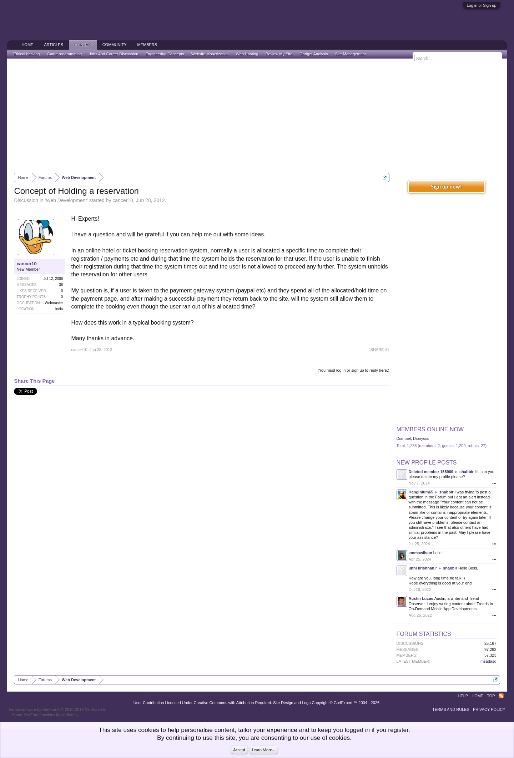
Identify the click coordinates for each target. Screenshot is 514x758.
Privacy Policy (489, 709)
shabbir (466, 472)
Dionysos (421, 438)
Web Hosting (247, 54)
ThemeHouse (91, 715)
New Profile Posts (427, 463)
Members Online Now (430, 429)
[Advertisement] (257, 116)
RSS (501, 695)
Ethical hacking (26, 54)
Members (147, 44)
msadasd (488, 661)
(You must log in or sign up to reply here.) (353, 370)
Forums (82, 45)
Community (114, 44)
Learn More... (264, 749)
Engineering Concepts (164, 54)
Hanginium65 (421, 492)
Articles (53, 44)
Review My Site (278, 54)
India (59, 309)
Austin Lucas (421, 598)
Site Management (350, 54)
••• (494, 483)
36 (61, 285)
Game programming (64, 54)
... (374, 54)
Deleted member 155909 (431, 472)
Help (463, 696)
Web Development (66, 200)
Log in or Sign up (481, 5)
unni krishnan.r (423, 568)
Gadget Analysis (313, 54)
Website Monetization (210, 54)
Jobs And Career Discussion (113, 54)
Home (27, 44)
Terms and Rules (450, 709)
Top (491, 696)
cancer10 (122, 200)
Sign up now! (446, 186)
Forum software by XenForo (58, 709)
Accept (239, 749)
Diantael (404, 438)
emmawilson (420, 553)
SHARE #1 (379, 349)
